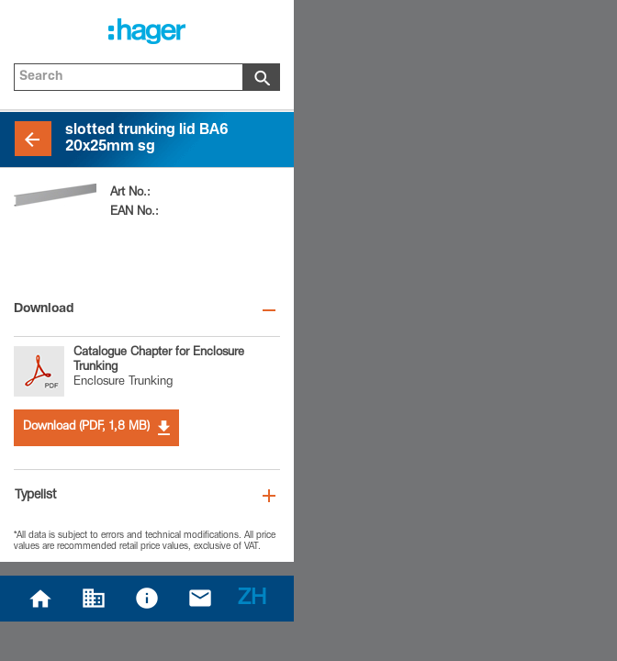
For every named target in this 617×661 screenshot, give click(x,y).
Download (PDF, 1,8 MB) (96, 427)
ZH (252, 599)
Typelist (35, 495)
